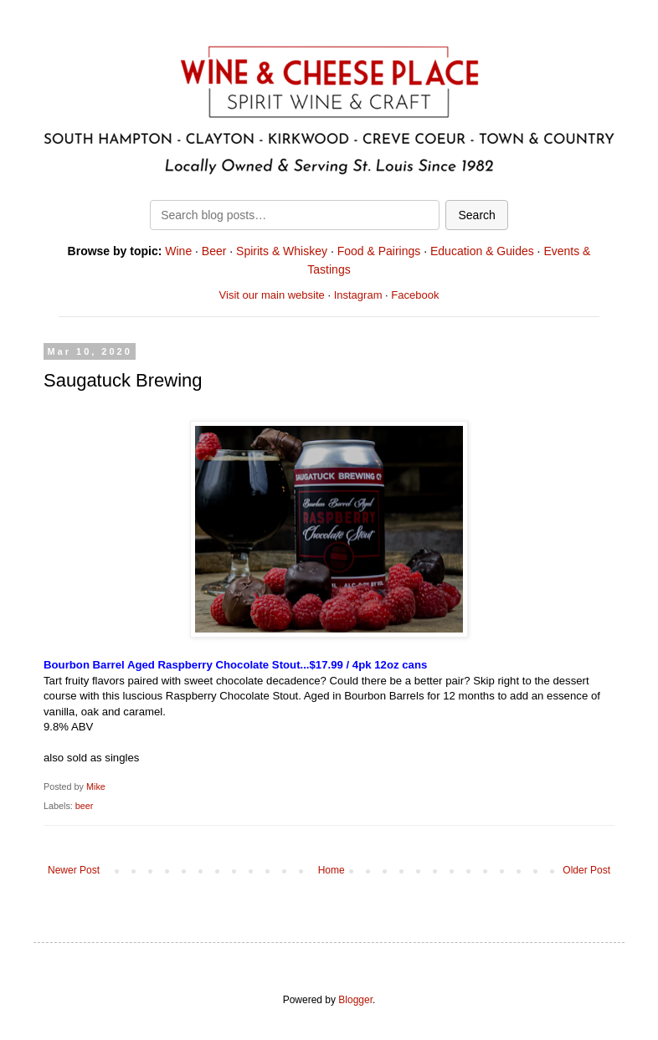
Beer (214, 251)
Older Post (586, 870)
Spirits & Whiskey (281, 251)
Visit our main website (272, 295)
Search (476, 215)
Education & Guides (482, 251)
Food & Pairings (379, 251)
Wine (178, 251)
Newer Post (74, 870)
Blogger (355, 1000)
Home (331, 870)
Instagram (358, 295)
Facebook (415, 295)
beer (84, 806)
